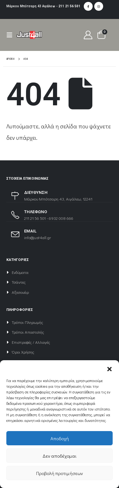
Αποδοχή (59, 438)
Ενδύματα (20, 272)
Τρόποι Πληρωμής (27, 322)
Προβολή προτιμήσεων (59, 473)
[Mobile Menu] (11, 34)
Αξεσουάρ (20, 292)
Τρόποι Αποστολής (28, 332)
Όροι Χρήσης (23, 352)
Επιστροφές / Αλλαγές (31, 342)
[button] (109, 368)
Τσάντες (19, 282)
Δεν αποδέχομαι (59, 456)
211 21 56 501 (69, 6)
